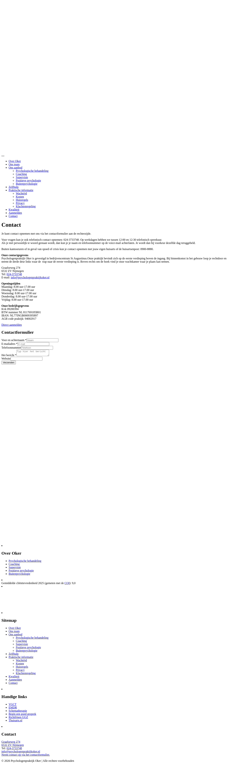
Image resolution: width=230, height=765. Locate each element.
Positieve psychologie (28, 180)
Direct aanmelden (11, 324)
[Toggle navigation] (2, 156)
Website (6, 359)
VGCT (13, 705)
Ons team (14, 164)
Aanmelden (15, 212)
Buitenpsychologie (26, 183)
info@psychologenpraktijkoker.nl (30, 277)
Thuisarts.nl (15, 721)
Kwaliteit (14, 209)
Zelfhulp (14, 186)
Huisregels (22, 199)
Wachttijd (21, 193)
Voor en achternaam (14, 340)
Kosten (20, 196)
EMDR (13, 708)
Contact (13, 216)
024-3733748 (14, 274)
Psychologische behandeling (32, 170)
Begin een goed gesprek (22, 715)
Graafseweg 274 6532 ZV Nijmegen (12, 744)
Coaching (21, 174)
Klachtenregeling (26, 206)
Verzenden (8, 363)
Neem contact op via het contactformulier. (25, 755)
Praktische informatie (21, 190)
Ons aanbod (15, 167)
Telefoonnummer (11, 347)
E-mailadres (9, 343)
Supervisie (22, 177)
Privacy (20, 203)
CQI (67, 584)
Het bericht (9, 356)
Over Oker (15, 161)
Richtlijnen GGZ (18, 718)
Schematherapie (18, 711)
